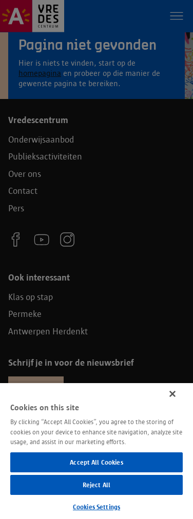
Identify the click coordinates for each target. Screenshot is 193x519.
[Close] (172, 394)
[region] (96, 450)
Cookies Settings (96, 507)
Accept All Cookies (96, 462)
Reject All (96, 485)
